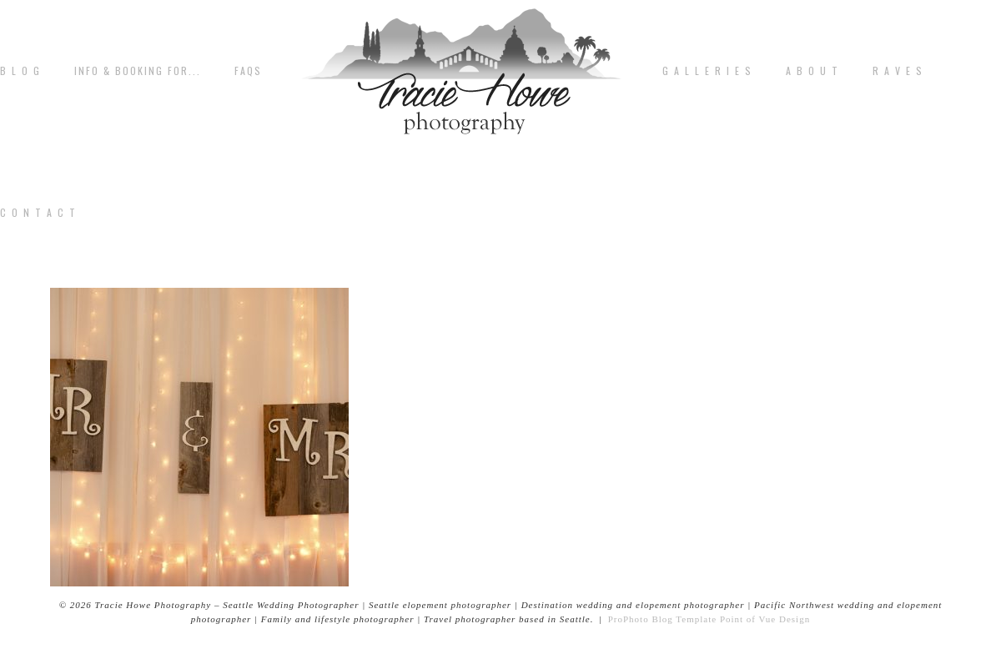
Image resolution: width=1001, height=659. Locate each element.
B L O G (20, 71)
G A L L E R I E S (707, 71)
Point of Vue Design (765, 619)
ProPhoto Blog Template (662, 619)
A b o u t (812, 71)
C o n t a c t (38, 213)
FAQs (248, 71)
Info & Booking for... (137, 71)
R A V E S (898, 71)
